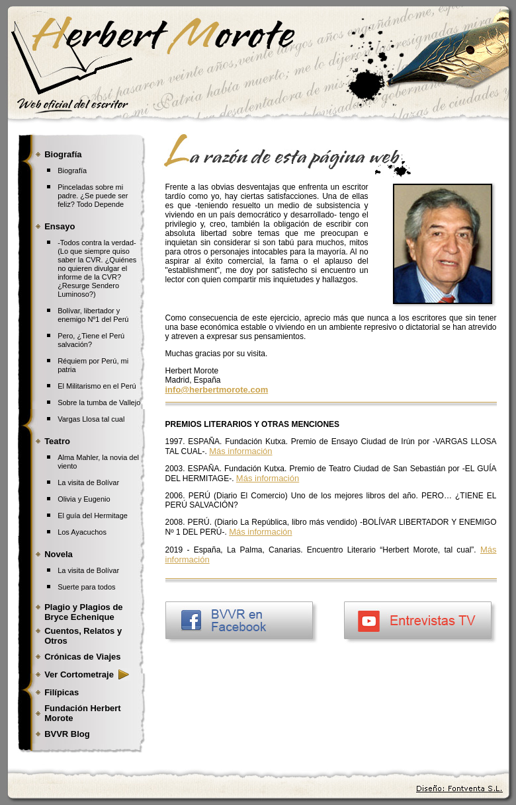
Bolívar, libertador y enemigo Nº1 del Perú (93, 315)
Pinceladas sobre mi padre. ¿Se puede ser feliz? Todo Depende (93, 195)
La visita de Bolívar (88, 482)
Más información (240, 451)
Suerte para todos (86, 587)
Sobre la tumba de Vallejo (99, 402)
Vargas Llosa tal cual (91, 419)
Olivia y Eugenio (84, 499)
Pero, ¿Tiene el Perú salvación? (91, 340)
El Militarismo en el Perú (97, 386)
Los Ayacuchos (82, 532)
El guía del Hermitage (93, 515)
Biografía (72, 170)
